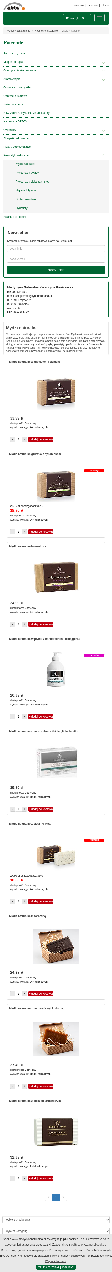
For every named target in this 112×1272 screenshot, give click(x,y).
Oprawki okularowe (15, 96)
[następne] (63, 1197)
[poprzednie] (49, 1197)
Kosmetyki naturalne (46, 30)
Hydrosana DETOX (15, 121)
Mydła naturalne (25, 164)
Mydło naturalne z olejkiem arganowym (35, 1100)
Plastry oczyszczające (17, 146)
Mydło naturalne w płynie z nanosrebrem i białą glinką (44, 639)
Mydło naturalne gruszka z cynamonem (35, 454)
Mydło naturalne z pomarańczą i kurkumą (36, 1008)
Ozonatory (9, 129)
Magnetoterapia (13, 62)
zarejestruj (92, 5)
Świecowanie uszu (14, 104)
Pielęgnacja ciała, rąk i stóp (32, 181)
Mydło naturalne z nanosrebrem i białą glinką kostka (43, 731)
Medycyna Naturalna (18, 30)
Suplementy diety (14, 53)
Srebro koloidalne (26, 199)
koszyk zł (77, 18)
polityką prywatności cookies (88, 1244)
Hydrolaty (22, 208)
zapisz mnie (56, 270)
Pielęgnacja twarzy (27, 172)
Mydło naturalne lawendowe (27, 546)
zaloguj (104, 5)
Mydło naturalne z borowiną (27, 916)
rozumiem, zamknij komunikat (56, 1267)
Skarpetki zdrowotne (16, 138)
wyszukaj (79, 5)
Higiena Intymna (26, 190)
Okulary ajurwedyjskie (17, 87)
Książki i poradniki (14, 216)
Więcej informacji (55, 1261)
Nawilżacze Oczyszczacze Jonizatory (26, 113)
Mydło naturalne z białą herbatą (30, 823)
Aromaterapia (11, 79)
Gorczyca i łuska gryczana (19, 70)
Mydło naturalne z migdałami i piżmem (34, 361)
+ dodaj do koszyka (41, 439)
